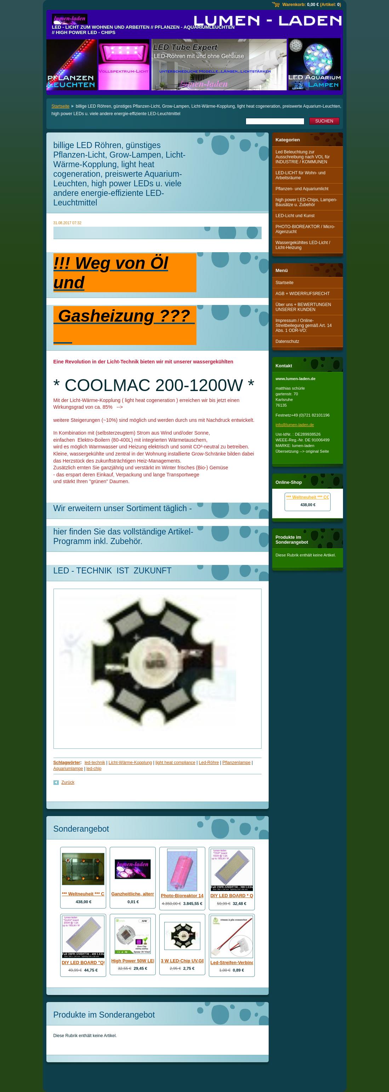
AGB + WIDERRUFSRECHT (303, 293)
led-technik (95, 762)
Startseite (61, 106)
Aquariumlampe (68, 768)
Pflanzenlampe (236, 762)
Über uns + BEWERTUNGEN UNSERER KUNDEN (303, 307)
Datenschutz (287, 341)
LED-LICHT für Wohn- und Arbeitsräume (301, 175)
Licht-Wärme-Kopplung (130, 762)
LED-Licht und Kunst (295, 215)
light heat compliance (175, 762)
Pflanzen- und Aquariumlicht (302, 188)
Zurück (68, 782)
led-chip (93, 768)
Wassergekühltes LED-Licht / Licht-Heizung (303, 245)
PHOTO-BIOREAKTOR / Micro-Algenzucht (305, 229)
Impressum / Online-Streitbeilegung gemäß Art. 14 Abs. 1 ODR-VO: (304, 325)
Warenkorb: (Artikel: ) (311, 4)
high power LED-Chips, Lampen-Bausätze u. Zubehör (306, 202)
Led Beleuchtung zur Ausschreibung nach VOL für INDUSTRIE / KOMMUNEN (303, 156)
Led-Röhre (209, 762)
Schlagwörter (66, 762)
